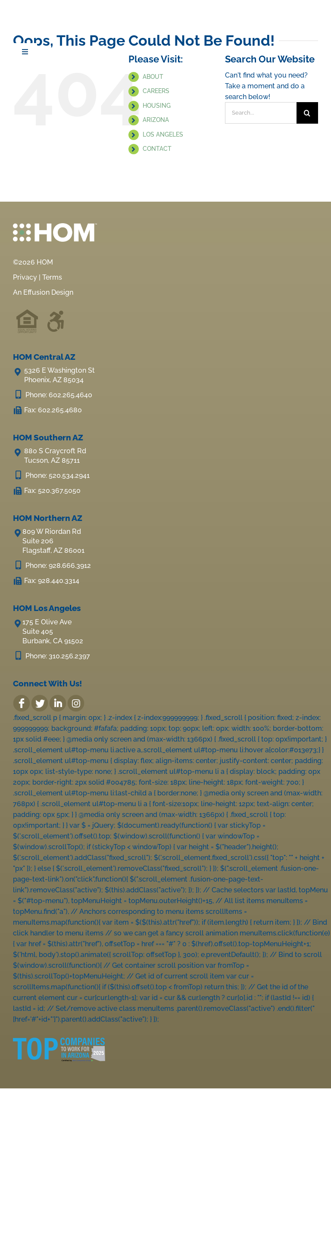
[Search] (307, 113)
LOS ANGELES (163, 134)
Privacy (25, 277)
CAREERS (156, 90)
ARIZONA (156, 119)
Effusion (36, 292)
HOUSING (157, 105)
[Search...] (261, 113)
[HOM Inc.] (62, 13)
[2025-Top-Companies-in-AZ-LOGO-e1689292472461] (59, 1039)
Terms (52, 277)
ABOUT (153, 76)
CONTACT (157, 148)
